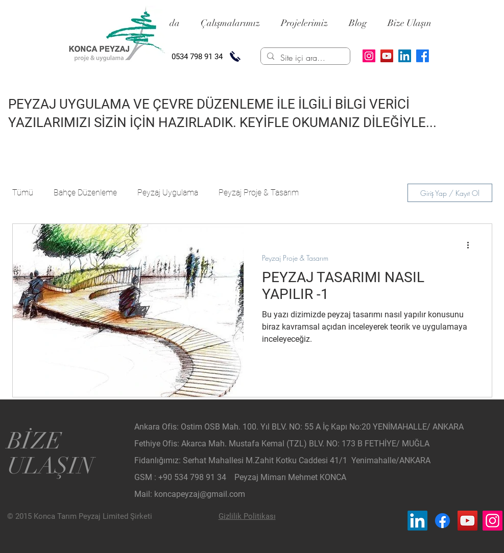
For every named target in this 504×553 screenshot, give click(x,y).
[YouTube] (386, 55)
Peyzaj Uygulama (167, 192)
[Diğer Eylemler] (472, 245)
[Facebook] (422, 55)
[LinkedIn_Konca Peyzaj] (417, 521)
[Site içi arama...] (304, 57)
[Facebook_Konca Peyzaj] (442, 521)
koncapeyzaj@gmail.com (199, 494)
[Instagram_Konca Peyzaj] (492, 521)
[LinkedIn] (404, 55)
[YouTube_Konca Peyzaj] (467, 521)
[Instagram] (369, 55)
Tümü (22, 192)
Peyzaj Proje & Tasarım (259, 192)
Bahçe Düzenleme (85, 192)
